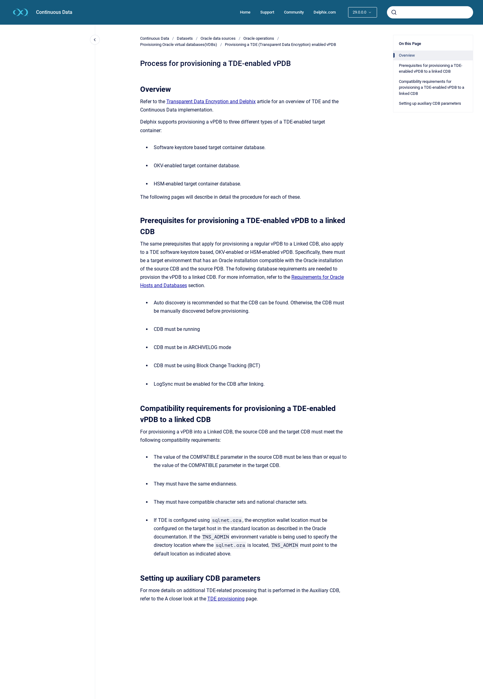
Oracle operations (258, 38)
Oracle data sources (218, 38)
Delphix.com (325, 12)
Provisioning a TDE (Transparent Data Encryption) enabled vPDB (280, 44)
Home (245, 12)
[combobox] (430, 12)
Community (294, 12)
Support (267, 12)
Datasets (185, 38)
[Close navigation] (95, 40)
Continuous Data (54, 12)
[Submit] (394, 12)
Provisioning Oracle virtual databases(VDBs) (178, 44)
